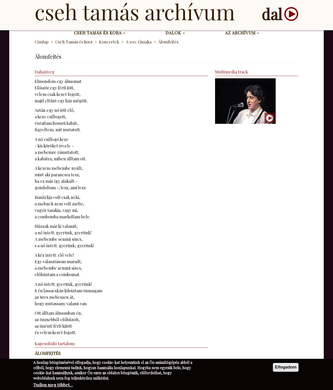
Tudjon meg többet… (53, 386)
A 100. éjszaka (138, 42)
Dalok (175, 33)
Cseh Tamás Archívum (135, 11)
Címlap (42, 42)
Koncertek (109, 42)
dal (272, 14)
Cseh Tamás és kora (99, 33)
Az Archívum (242, 33)
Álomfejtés (48, 353)
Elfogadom (285, 368)
